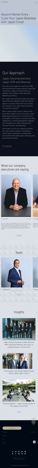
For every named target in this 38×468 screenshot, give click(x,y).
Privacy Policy (33, 432)
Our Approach (5, 432)
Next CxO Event (12, 428)
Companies (4, 435)
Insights (4, 442)
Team (3, 439)
